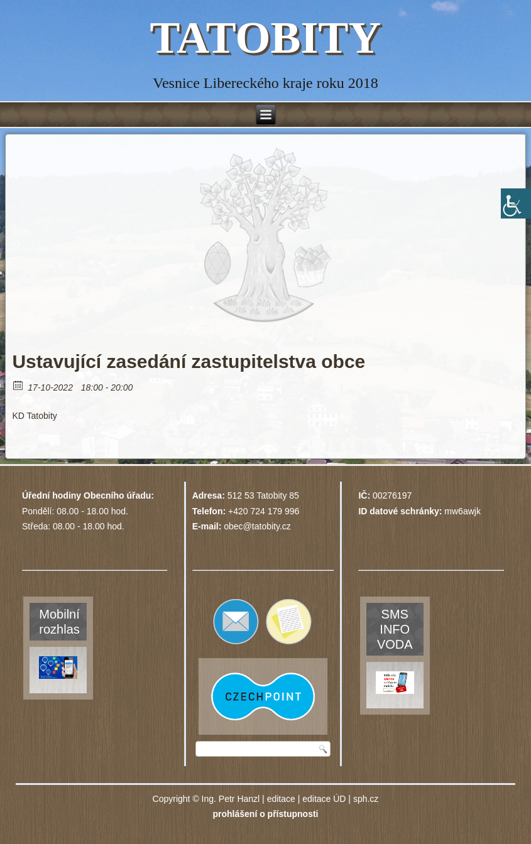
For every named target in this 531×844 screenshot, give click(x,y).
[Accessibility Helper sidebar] (516, 203)
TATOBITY (265, 38)
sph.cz (365, 799)
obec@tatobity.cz (257, 526)
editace (281, 799)
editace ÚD (324, 799)
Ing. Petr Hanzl (231, 799)
